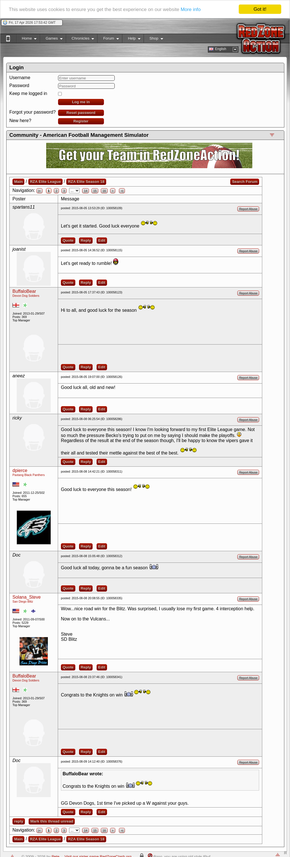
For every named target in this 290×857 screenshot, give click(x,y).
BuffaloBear (24, 291)
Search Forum (244, 181)
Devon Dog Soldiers (25, 295)
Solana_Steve (26, 597)
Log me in (81, 102)
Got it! (259, 9)
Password (19, 85)
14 (85, 190)
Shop (153, 39)
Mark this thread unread (51, 821)
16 (104, 190)
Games (51, 39)
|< (39, 190)
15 (95, 190)
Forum (108, 39)
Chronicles (80, 39)
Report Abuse (248, 209)
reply (18, 821)
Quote (68, 240)
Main (18, 181)
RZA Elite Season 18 (86, 181)
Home (26, 39)
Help (131, 39)
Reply (86, 240)
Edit (101, 240)
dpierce (19, 470)
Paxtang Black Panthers (28, 475)
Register (80, 121)
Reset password (81, 113)
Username (19, 77)
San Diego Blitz (22, 601)
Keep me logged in (28, 93)
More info (191, 9)
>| (122, 190)
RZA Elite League (45, 181)
